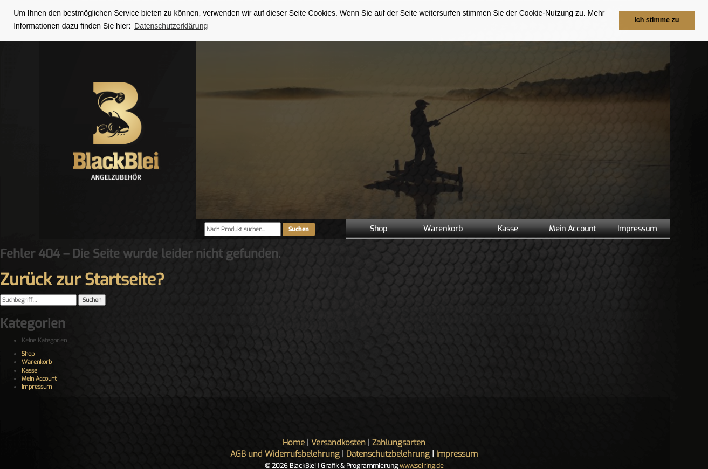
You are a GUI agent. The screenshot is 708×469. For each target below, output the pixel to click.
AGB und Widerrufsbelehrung (285, 453)
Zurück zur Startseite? (82, 280)
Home (294, 442)
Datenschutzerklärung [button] (171, 26)
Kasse (508, 229)
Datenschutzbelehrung (388, 453)
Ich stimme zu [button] (656, 20)
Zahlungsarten (398, 442)
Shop (378, 229)
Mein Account (572, 229)
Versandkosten (338, 442)
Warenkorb (443, 229)
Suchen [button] (92, 300)
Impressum (637, 229)
